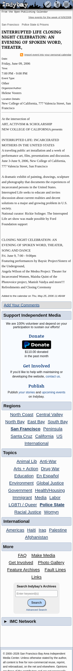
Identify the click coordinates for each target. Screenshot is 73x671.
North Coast (21, 414)
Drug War (50, 468)
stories (27, 392)
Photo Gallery (51, 562)
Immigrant (22, 497)
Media (41, 497)
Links (36, 577)
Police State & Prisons (35, 24)
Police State (52, 504)
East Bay (36, 421)
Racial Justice (27, 512)
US (59, 436)
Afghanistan (36, 537)
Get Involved (21, 562)
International (36, 443)
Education (24, 475)
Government (20, 490)
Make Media (43, 555)
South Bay (58, 421)
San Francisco (10, 24)
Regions (11, 405)
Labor (55, 497)
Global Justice (50, 483)
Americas (15, 530)
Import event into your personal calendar (45, 54)
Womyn (51, 512)
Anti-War (48, 461)
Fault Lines (55, 569)
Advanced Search (36, 609)
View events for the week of (49, 17)
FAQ (22, 555)
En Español (47, 475)
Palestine (58, 530)
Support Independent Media (32, 315)
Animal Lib (27, 461)
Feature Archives (23, 569)
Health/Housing (50, 490)
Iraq (42, 530)
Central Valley (49, 414)
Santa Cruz (21, 436)
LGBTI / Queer (23, 504)
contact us (53, 376)
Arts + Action (26, 468)
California (44, 436)
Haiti (31, 530)
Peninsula (52, 428)
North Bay (15, 421)
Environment (21, 483)
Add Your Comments (21, 305)
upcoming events (53, 392)
